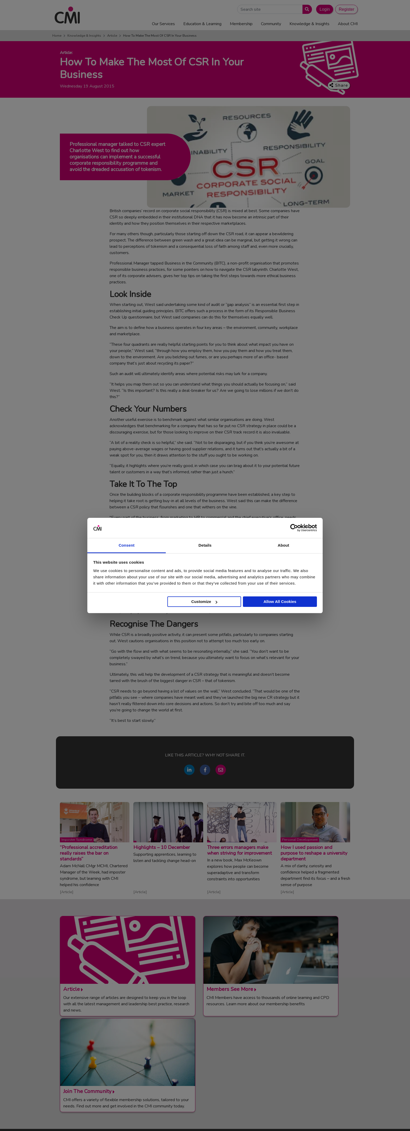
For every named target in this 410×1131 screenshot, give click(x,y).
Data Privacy (313, 1119)
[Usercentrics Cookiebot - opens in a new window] (294, 528)
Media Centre (204, 1049)
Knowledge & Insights (84, 35)
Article (112, 35)
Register (346, 9)
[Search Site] (270, 9)
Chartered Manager (297, 1055)
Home (56, 35)
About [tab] (283, 545)
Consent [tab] (127, 545)
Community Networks (211, 1068)
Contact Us (202, 1042)
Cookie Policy (287, 1119)
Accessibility (338, 1119)
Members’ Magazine (297, 1075)
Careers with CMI (208, 1075)
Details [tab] (205, 545)
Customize (204, 601)
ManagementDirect (297, 1068)
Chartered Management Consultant (310, 1061)
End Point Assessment (299, 1049)
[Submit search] (306, 9)
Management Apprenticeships (306, 1042)
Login (325, 9)
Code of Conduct (259, 1119)
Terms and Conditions (224, 1119)
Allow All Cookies (280, 601)
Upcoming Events (208, 1055)
